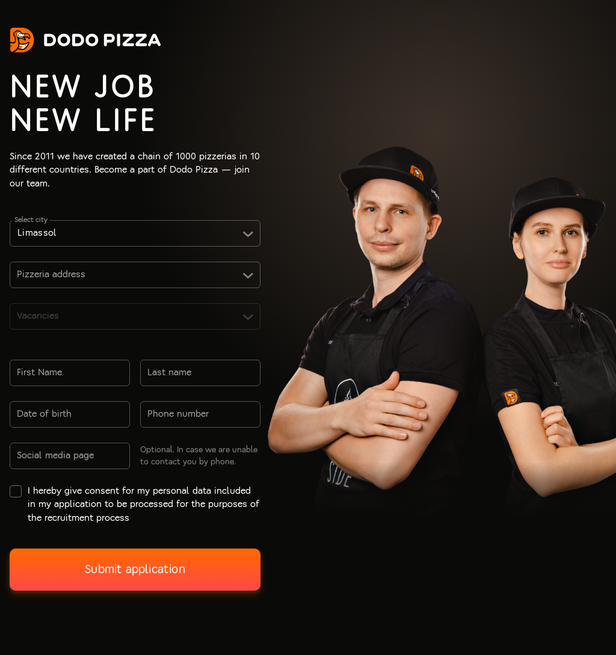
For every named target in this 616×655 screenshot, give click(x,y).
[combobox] (135, 233)
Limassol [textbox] (37, 233)
